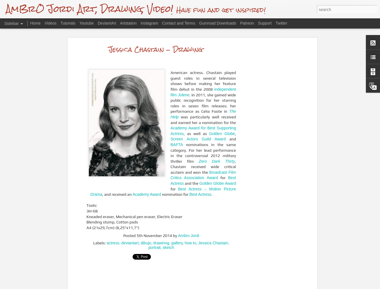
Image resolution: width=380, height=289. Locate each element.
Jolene (183, 81)
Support (265, 23)
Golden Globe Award (217, 170)
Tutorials (67, 23)
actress (113, 229)
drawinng (161, 229)
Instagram (149, 23)
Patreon (247, 23)
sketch (168, 234)
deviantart (130, 229)
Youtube (86, 23)
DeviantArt (107, 23)
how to (190, 229)
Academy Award (147, 181)
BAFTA (177, 131)
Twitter (281, 23)
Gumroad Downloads (217, 23)
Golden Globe (222, 120)
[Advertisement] (267, 121)
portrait (154, 234)
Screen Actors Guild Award (198, 125)
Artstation (128, 23)
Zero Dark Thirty (217, 147)
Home (35, 23)
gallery (177, 229)
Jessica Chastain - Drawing (155, 35)
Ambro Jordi (188, 222)
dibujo (146, 229)
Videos (51, 23)
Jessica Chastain (213, 229)
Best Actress (200, 181)
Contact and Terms (178, 23)
